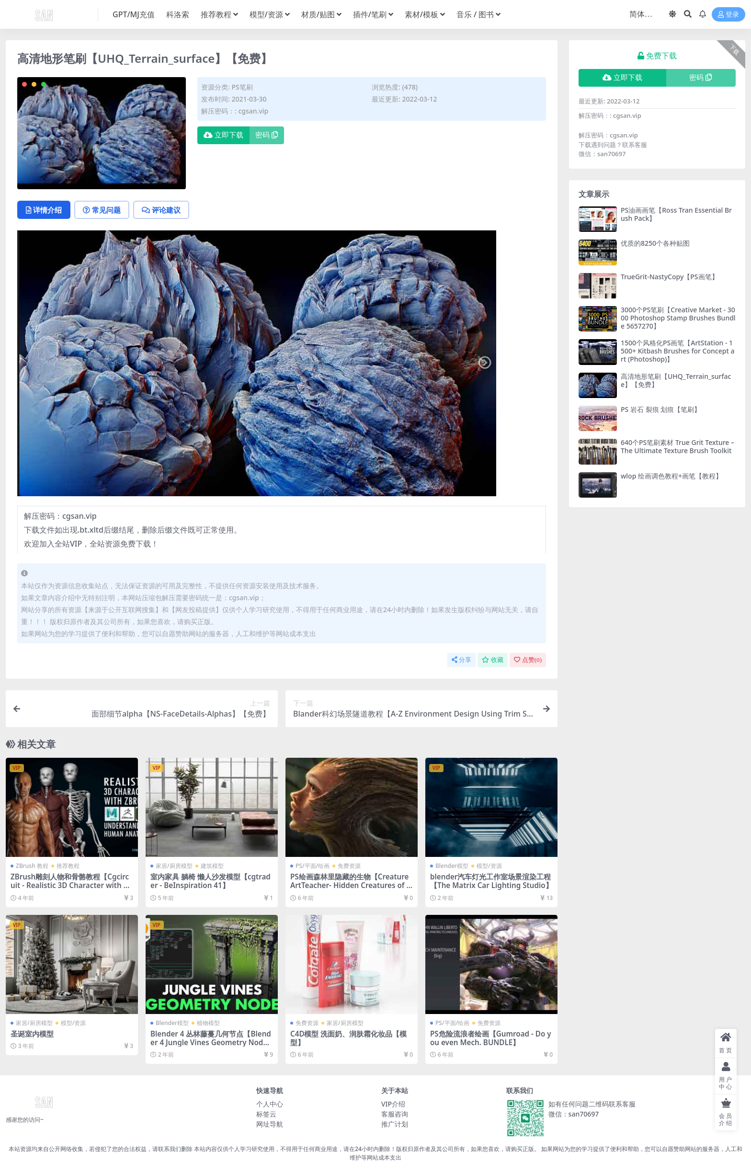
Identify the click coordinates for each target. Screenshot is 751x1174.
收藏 (492, 659)
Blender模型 (451, 866)
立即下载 (223, 135)
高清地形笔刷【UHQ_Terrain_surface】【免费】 (676, 380)
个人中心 (269, 1103)
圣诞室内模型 (32, 1033)
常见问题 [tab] (102, 210)
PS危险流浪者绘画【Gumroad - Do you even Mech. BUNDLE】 (490, 1038)
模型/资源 (489, 866)
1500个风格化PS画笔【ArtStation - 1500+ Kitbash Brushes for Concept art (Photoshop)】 (677, 351)
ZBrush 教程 (32, 866)
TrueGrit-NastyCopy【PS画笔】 (669, 276)
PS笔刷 (241, 86)
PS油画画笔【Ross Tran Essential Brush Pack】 (676, 214)
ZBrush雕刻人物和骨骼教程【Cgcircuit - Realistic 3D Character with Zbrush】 (71, 885)
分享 (461, 659)
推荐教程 (68, 866)
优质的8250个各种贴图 (655, 243)
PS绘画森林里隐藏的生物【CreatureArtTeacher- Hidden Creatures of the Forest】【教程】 (350, 885)
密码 (266, 135)
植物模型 (208, 1023)
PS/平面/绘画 (313, 866)
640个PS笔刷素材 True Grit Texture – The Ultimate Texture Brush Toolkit (677, 446)
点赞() (528, 659)
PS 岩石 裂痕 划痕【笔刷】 (661, 409)
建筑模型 (212, 866)
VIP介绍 (393, 1103)
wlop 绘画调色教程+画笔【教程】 (671, 475)
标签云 (266, 1113)
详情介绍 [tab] (44, 210)
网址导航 (269, 1123)
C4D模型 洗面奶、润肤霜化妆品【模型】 (348, 1038)
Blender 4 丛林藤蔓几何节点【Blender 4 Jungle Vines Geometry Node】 (210, 1042)
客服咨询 (394, 1113)
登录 (728, 14)
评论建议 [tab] (161, 210)
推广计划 (394, 1123)
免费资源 (349, 866)
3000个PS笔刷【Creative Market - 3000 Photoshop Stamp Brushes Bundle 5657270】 (678, 318)
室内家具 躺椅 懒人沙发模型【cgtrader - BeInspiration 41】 (210, 881)
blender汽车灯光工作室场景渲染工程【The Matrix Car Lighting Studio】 (491, 881)
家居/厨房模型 (174, 866)
